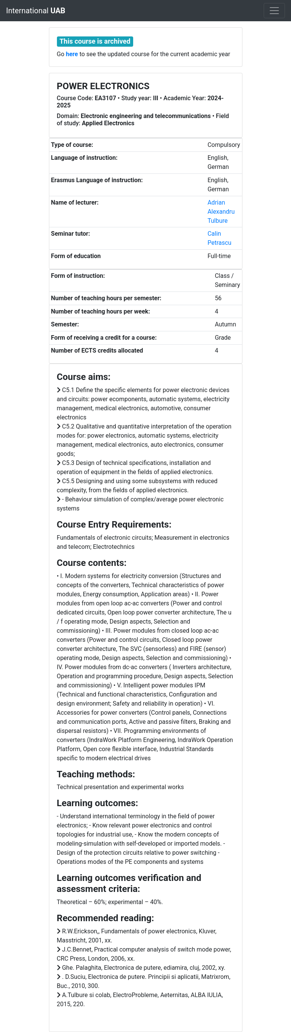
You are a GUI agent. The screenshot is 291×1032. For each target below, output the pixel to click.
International (35, 10)
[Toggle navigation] (274, 10)
